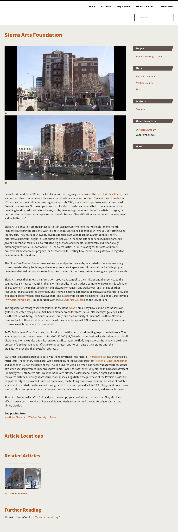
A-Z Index (106, 6)
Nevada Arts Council (72, 300)
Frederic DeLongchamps (149, 56)
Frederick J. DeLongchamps (111, 361)
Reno (84, 194)
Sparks (73, 308)
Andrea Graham (147, 129)
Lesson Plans (166, 6)
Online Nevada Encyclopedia (19, 13)
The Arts (140, 109)
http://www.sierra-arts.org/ (44, 517)
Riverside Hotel (97, 357)
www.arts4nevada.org (18, 300)
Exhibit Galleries (144, 6)
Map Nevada (123, 6)
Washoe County (113, 194)
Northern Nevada (15, 417)
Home (92, 6)
